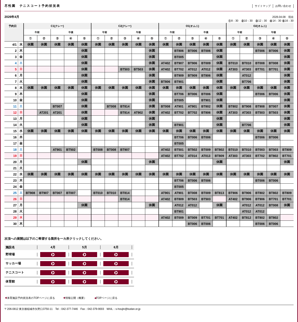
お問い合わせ (283, 6)
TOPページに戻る (105, 297)
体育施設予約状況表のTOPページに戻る (29, 297)
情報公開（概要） (75, 297)
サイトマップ (263, 6)
